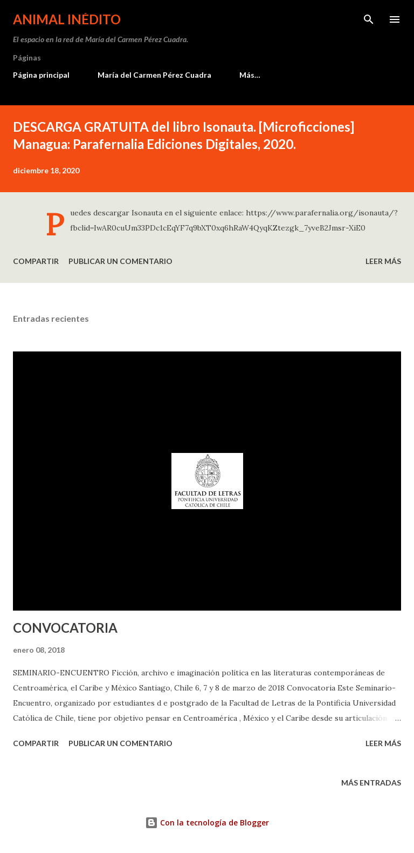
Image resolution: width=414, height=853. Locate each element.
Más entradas (371, 782)
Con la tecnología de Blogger (207, 822)
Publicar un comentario (120, 261)
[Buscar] (368, 19)
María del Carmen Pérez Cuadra (154, 74)
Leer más (383, 261)
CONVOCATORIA (65, 627)
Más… (249, 74)
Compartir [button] (36, 261)
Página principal (41, 74)
